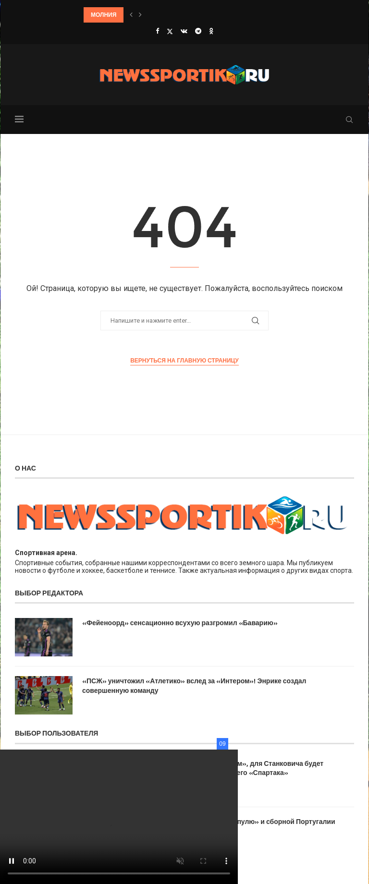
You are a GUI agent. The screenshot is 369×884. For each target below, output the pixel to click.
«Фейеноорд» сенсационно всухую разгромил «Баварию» (180, 623)
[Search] (349, 119)
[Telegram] (198, 31)
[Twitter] (170, 31)
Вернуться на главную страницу (184, 360)
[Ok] (211, 31)
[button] (131, 15)
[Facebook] (157, 31)
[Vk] (184, 31)
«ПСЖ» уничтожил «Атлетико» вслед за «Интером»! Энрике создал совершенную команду (194, 685)
